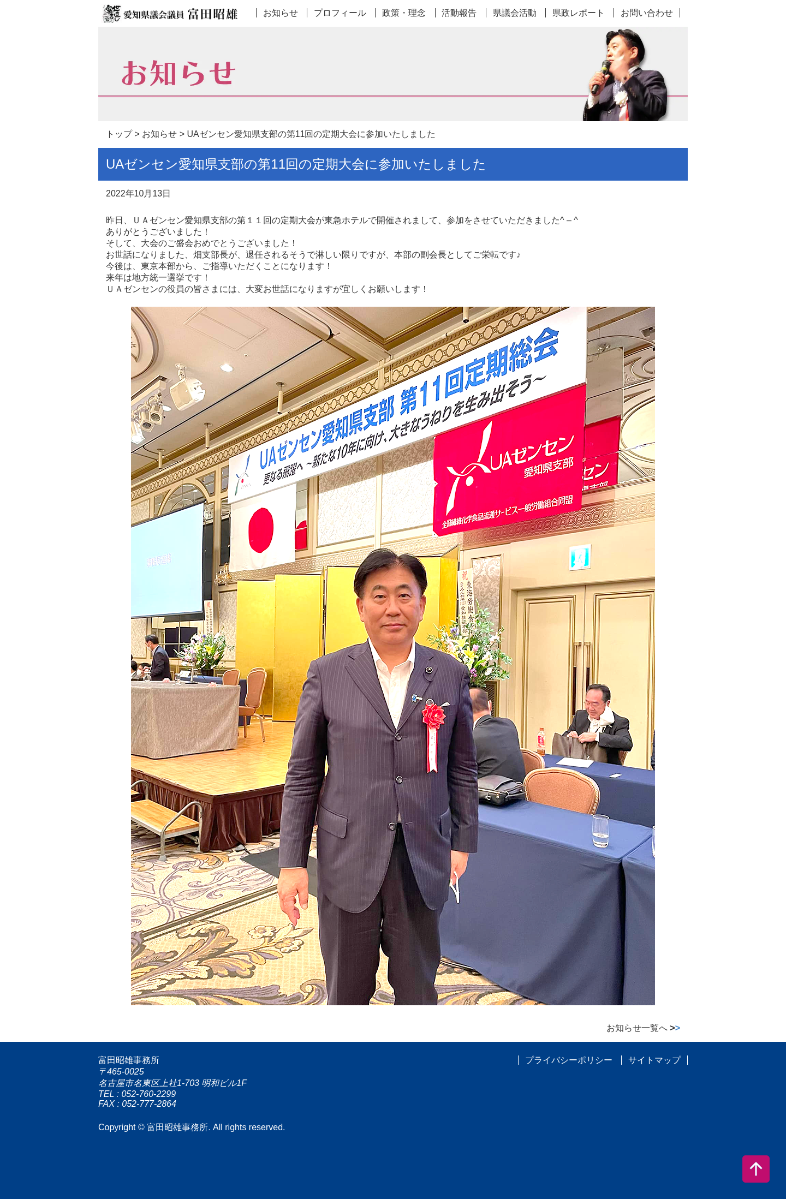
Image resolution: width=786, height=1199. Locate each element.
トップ (119, 134)
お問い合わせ (647, 12)
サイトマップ (654, 1060)
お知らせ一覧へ (643, 1028)
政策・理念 (404, 12)
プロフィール (340, 12)
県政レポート (578, 12)
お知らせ (280, 12)
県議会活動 (515, 12)
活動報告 (459, 12)
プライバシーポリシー (568, 1060)
